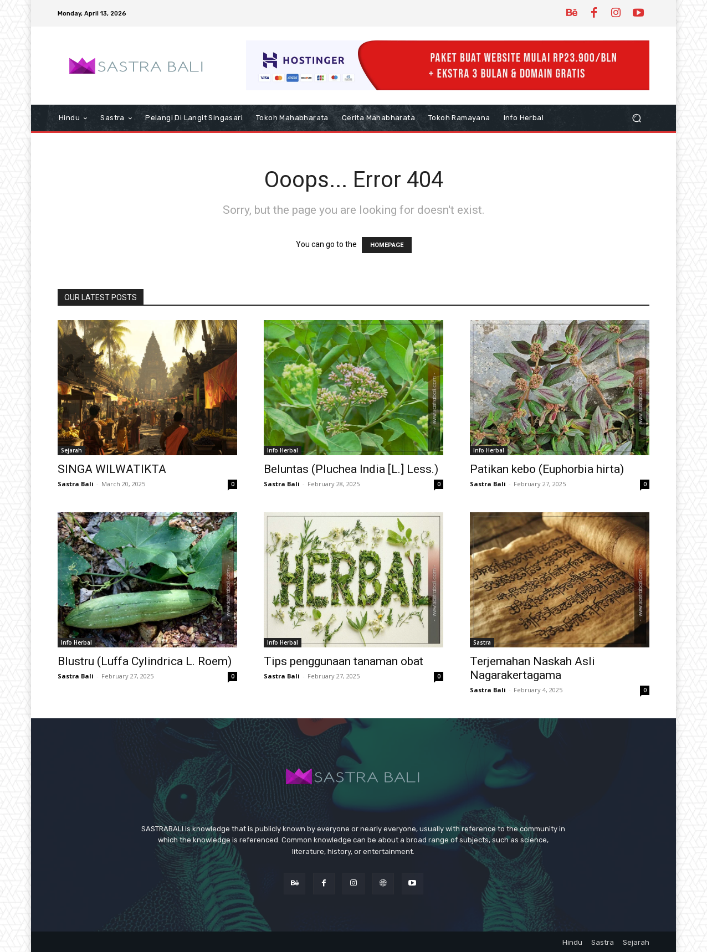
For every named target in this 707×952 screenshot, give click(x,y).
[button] (636, 118)
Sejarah (71, 450)
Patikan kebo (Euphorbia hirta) (547, 469)
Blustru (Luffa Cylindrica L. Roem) (145, 661)
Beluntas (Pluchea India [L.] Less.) (351, 469)
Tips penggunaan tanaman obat (343, 661)
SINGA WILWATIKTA (112, 469)
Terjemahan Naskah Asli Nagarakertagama (532, 668)
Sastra (482, 642)
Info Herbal (282, 450)
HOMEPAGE (386, 245)
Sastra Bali (76, 484)
